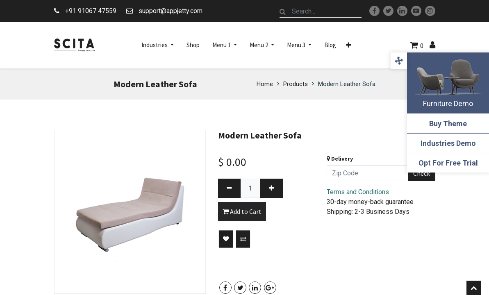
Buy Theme (448, 123)
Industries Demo (448, 143)
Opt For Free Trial (448, 163)
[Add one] (271, 188)
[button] (349, 45)
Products (295, 84)
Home (265, 84)
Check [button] (421, 173)
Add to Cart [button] (242, 211)
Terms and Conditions (358, 192)
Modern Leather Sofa (346, 84)
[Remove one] (229, 188)
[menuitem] (193, 45)
